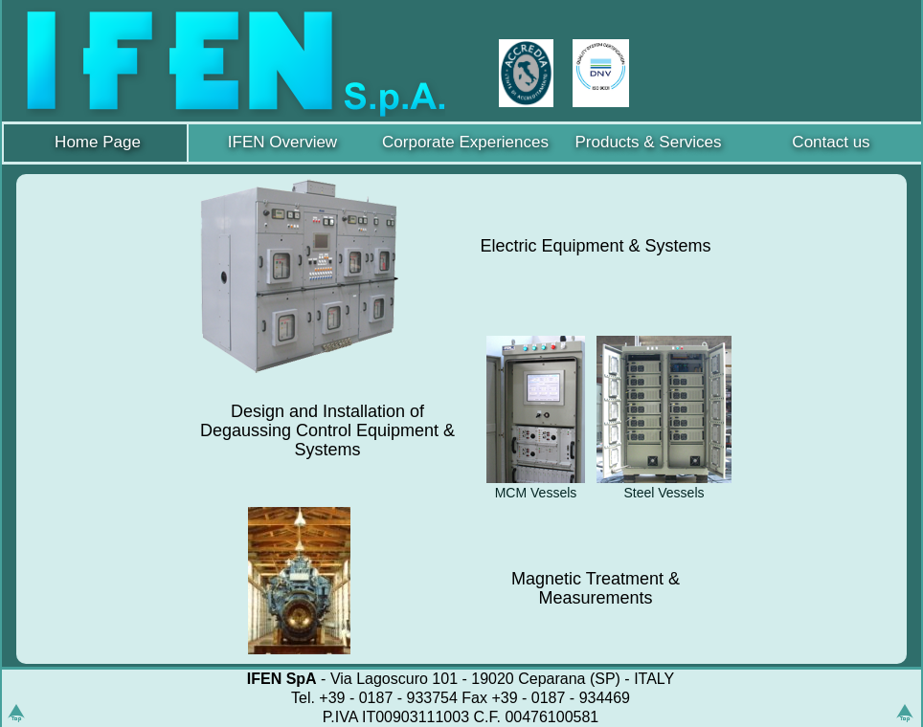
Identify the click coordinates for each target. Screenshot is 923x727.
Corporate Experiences (465, 142)
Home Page (98, 142)
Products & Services (647, 142)
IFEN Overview (282, 142)
